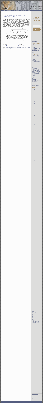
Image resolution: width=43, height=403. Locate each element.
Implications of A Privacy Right (36, 71)
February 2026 (34, 89)
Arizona (33, 315)
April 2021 (33, 113)
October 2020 (34, 118)
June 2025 (33, 97)
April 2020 (33, 122)
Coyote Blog (36, 6)
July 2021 (33, 110)
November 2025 (34, 92)
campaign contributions (11, 47)
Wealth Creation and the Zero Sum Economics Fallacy (36, 83)
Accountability (34, 312)
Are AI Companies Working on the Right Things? (36, 41)
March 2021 (34, 114)
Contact (29, 10)
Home (4, 10)
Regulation (7, 48)
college (16, 47)
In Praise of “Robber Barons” (36, 72)
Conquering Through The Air (36, 37)
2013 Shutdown (34, 311)
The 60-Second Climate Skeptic (36, 80)
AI (32, 314)
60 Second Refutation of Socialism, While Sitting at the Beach (36, 56)
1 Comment (11, 48)
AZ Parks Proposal (24, 10)
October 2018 (34, 140)
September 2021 (34, 108)
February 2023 (34, 103)
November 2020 (34, 117)
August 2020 (34, 120)
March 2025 (34, 100)
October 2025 (34, 93)
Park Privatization (17, 10)
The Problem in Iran (35, 39)
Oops (33, 36)
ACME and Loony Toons (35, 313)
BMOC (12, 10)
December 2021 (34, 105)
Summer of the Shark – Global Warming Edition (36, 49)
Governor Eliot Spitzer (27, 47)
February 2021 (34, 115)
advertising (6, 47)
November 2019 (34, 127)
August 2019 (34, 130)
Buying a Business (34, 60)
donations (18, 47)
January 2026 (34, 90)
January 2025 (34, 102)
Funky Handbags (34, 68)
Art (32, 316)
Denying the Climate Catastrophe (35, 44)
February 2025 (34, 101)
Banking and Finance (35, 317)
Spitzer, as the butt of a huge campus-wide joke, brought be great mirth (17, 45)
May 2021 (33, 112)
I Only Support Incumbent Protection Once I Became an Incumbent (14, 15)
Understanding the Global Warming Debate (35, 50)
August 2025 (34, 95)
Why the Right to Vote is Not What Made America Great (36, 85)
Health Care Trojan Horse (35, 69)
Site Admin (33, 398)
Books (33, 320)
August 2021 (34, 109)
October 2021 (34, 107)
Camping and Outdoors (35, 321)
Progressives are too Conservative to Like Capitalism (36, 75)
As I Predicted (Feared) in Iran (36, 38)
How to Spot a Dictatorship (35, 70)
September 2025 (34, 94)
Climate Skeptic (8, 10)
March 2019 (34, 135)
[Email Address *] (37, 26)
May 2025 (33, 98)
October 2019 (34, 128)
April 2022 (33, 104)
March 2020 (34, 123)
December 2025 (34, 91)
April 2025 (33, 99)
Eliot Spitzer (22, 47)
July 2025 (33, 96)
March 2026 (34, 88)
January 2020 (34, 125)
